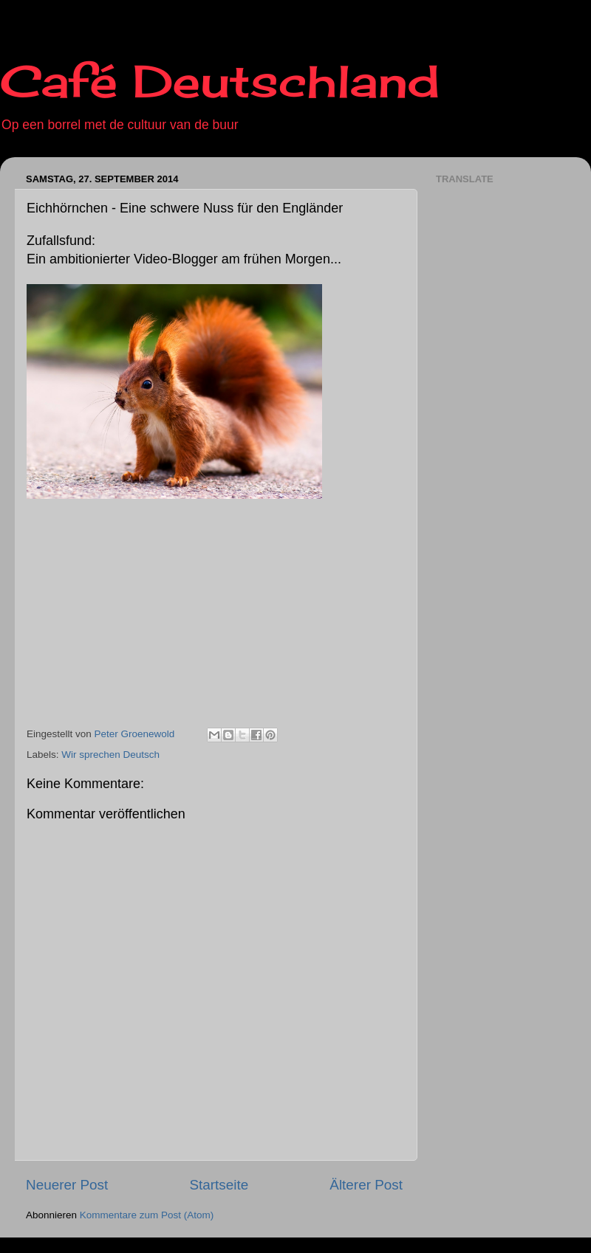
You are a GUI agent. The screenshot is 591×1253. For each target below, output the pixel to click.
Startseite (218, 1184)
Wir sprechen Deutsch (110, 754)
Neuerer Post (67, 1184)
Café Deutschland (220, 81)
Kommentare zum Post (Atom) (147, 1215)
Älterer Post (366, 1184)
